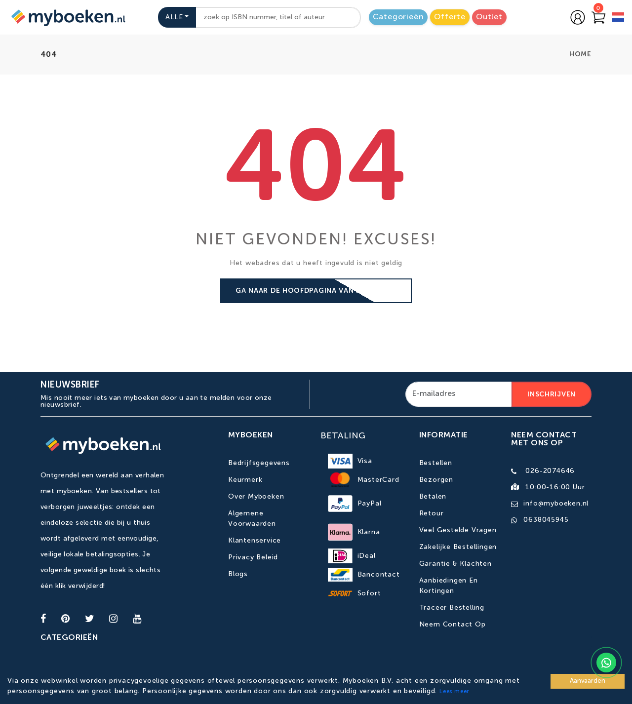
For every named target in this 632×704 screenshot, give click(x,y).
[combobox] (278, 17)
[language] (618, 18)
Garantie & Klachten (455, 563)
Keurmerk (245, 479)
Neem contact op (452, 624)
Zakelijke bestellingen (458, 547)
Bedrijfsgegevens (259, 463)
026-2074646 (550, 471)
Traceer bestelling (451, 607)
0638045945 (545, 519)
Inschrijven (551, 394)
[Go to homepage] (67, 17)
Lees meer (454, 692)
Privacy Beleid (253, 557)
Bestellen (435, 463)
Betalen (433, 496)
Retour (431, 513)
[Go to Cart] (598, 17)
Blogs (238, 574)
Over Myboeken (256, 496)
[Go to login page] (577, 17)
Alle (174, 17)
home (580, 54)
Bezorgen (436, 479)
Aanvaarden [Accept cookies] (587, 681)
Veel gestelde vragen (458, 530)
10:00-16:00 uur (555, 487)
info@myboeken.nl (556, 503)
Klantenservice (254, 540)
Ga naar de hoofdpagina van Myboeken (316, 290)
